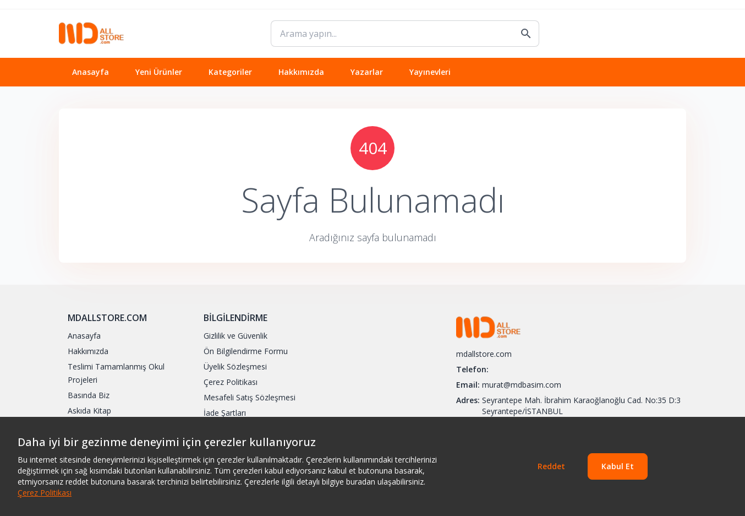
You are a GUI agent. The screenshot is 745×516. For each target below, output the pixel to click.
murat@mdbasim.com (521, 384)
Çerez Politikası (45, 492)
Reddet (551, 466)
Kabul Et (617, 466)
